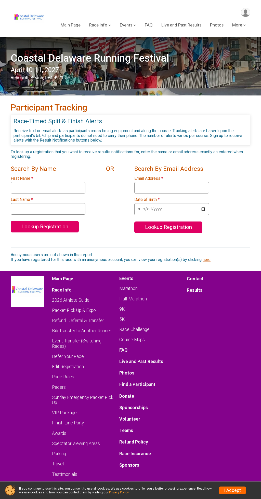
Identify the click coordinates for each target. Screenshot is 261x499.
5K (122, 319)
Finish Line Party (68, 422)
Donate (126, 396)
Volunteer (129, 419)
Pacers (59, 387)
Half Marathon (133, 298)
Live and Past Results (181, 25)
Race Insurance (135, 453)
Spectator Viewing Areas (76, 443)
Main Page (71, 25)
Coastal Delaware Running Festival (90, 58)
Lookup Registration (44, 227)
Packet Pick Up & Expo (74, 310)
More (237, 25)
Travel (58, 463)
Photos (217, 25)
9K (122, 309)
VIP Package (64, 412)
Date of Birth (147, 199)
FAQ (149, 25)
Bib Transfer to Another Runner (81, 330)
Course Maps (132, 339)
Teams (126, 430)
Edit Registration (68, 366)
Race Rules (63, 376)
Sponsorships (133, 407)
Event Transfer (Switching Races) (76, 343)
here (207, 259)
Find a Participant (137, 384)
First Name (22, 178)
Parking (59, 453)
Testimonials (64, 474)
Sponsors (129, 465)
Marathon (128, 288)
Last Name (22, 199)
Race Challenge (134, 329)
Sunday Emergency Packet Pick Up (82, 400)
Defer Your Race (68, 356)
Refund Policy (133, 442)
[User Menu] (245, 12)
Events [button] (126, 25)
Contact (195, 278)
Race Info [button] (98, 25)
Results (194, 290)
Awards (59, 433)
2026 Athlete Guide (70, 300)
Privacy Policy (118, 492)
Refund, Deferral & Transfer (78, 320)
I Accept (232, 490)
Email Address (148, 178)
